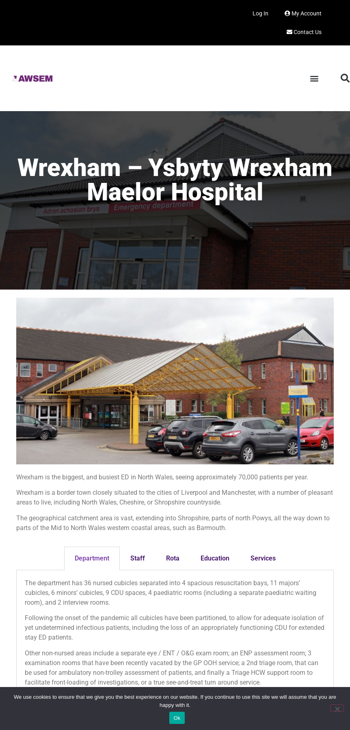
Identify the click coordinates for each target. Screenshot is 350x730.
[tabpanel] (175, 636)
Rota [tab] (172, 558)
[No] (337, 708)
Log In (260, 13)
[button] (314, 78)
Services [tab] (263, 558)
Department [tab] (92, 558)
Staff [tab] (137, 558)
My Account (303, 13)
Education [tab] (215, 558)
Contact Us (304, 32)
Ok (176, 718)
